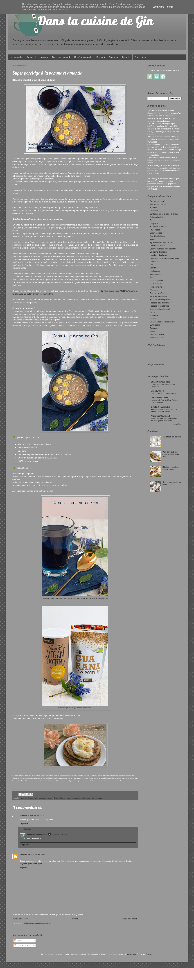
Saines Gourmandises (160, 382)
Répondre (24, 823)
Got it (170, 7)
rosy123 (23, 855)
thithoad (23, 816)
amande (24, 798)
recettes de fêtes (157, 338)
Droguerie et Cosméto (107, 57)
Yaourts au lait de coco (171, 437)
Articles (18, 941)
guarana (42, 798)
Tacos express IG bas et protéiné (164, 393)
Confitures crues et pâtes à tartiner (164, 214)
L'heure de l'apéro (157, 246)
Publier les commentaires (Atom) (37, 923)
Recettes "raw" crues (158, 293)
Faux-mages (155, 230)
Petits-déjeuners (60, 798)
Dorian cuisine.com (159, 398)
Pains (152, 277)
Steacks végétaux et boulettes (162, 322)
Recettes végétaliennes (159, 306)
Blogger (149, 954)
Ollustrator (131, 954)
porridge (77, 798)
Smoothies (154, 315)
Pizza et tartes (156, 284)
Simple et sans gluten (160, 407)
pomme (70, 798)
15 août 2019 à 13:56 (36, 855)
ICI (64, 718)
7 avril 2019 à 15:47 (60, 834)
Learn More (158, 7)
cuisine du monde (157, 335)
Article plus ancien (129, 919)
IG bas (152, 239)
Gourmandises (156, 233)
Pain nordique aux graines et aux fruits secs (170, 454)
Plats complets (156, 287)
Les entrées (155, 268)
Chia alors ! (154, 211)
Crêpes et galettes (157, 217)
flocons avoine (33, 798)
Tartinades (154, 328)
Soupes (153, 319)
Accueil (75, 919)
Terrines (153, 331)
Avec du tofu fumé (157, 201)
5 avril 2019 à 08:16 (36, 816)
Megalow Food (157, 391)
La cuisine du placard (158, 255)
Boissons (153, 208)
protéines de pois (87, 798)
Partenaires (140, 57)
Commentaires (21, 945)
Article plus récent (20, 919)
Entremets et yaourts (158, 227)
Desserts (153, 220)
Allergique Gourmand (160, 416)
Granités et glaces (157, 236)
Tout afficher (178, 424)
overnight (49, 798)
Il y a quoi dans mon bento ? (161, 242)
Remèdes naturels (83, 57)
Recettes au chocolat (158, 296)
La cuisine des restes (158, 252)
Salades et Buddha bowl (160, 309)
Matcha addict (155, 274)
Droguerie (154, 223)
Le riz (152, 265)
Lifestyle (126, 57)
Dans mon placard (61, 57)
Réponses (27, 829)
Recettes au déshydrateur (160, 299)
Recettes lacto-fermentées (160, 303)
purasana (98, 798)
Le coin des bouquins (37, 57)
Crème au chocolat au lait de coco (171, 483)
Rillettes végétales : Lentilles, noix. (170, 468)
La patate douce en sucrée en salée (164, 258)
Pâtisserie (154, 290)
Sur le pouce (155, 325)
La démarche (16, 57)
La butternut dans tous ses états (163, 249)
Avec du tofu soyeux (158, 204)
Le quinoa (154, 262)
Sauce (152, 312)
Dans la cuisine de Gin (37, 834)
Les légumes (155, 271)
